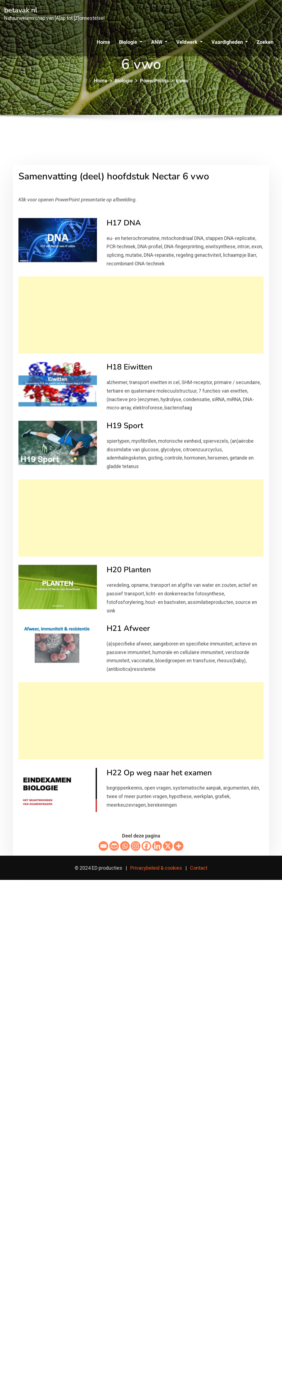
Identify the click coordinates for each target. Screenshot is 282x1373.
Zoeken (265, 42)
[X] (168, 948)
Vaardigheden (230, 42)
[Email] (103, 948)
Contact (198, 868)
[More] (178, 948)
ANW (159, 42)
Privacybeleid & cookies (156, 868)
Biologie (130, 42)
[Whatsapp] (125, 948)
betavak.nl (20, 10)
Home (103, 42)
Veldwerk (189, 42)
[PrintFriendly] (114, 948)
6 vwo (182, 85)
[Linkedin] (157, 948)
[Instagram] (135, 948)
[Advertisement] (142, 417)
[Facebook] (146, 948)
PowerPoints (154, 85)
